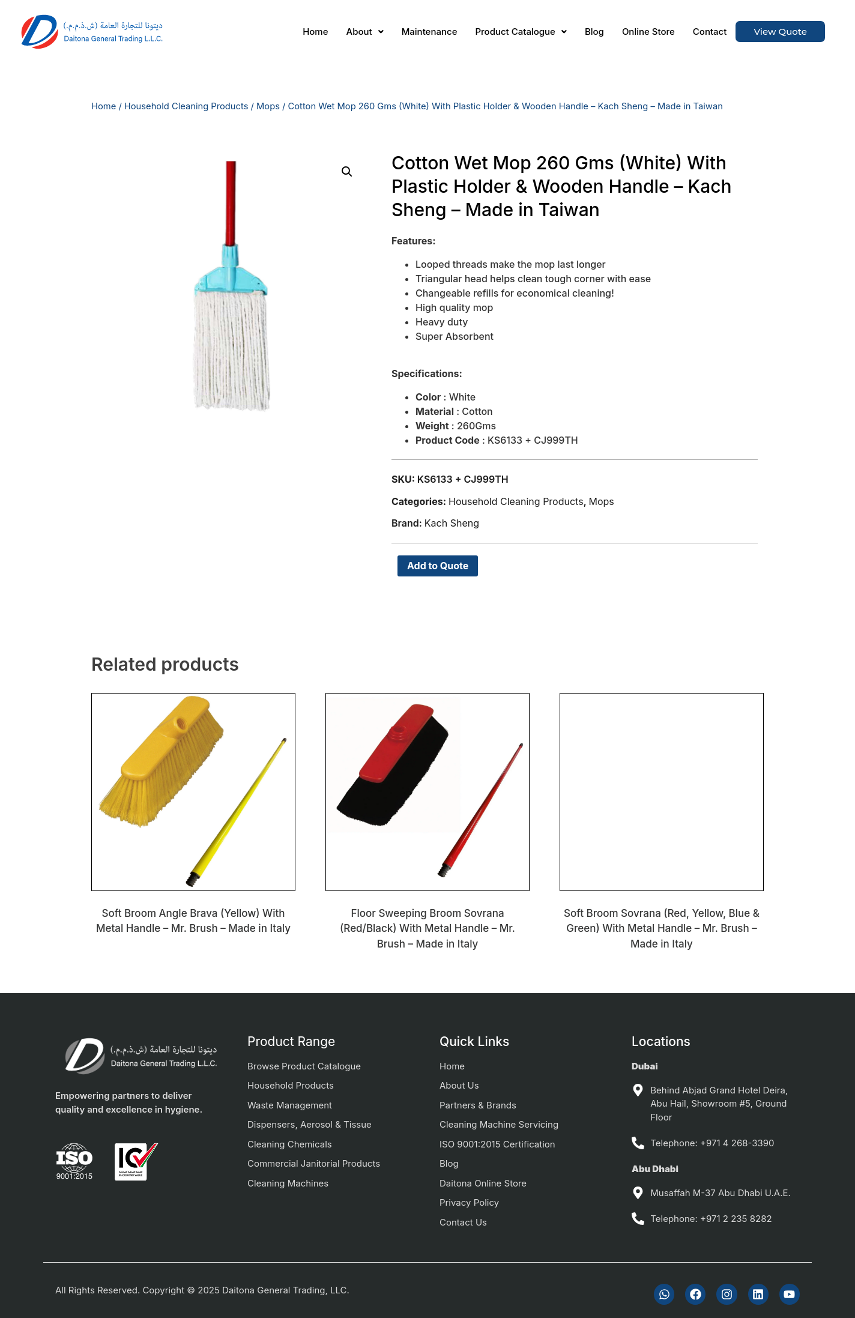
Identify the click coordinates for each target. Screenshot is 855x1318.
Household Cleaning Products (186, 106)
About (365, 31)
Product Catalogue (520, 31)
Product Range (291, 1041)
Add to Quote (437, 566)
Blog (594, 31)
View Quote (780, 31)
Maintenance (430, 31)
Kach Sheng (451, 523)
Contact (710, 31)
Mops (268, 106)
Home (315, 31)
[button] (365, 31)
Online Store (648, 31)
